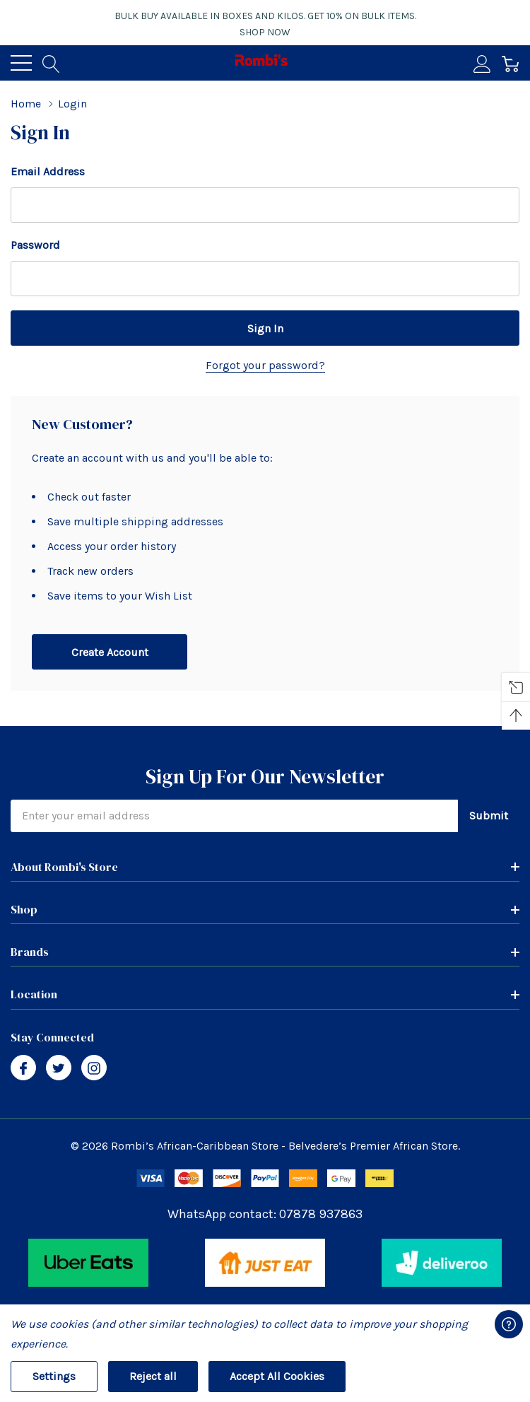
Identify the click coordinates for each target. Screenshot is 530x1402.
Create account (109, 652)
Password (35, 245)
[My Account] (482, 63)
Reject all (153, 1376)
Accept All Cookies (277, 1376)
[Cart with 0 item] (510, 63)
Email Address (48, 171)
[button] (89, 1263)
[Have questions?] (509, 1324)
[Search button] (51, 63)
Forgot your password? (265, 365)
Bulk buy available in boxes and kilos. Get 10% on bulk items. (265, 25)
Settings (54, 1376)
